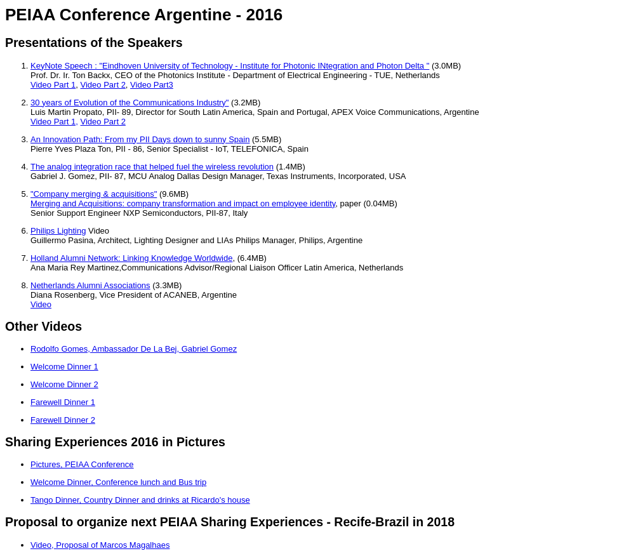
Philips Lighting (58, 231)
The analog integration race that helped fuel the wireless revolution (152, 166)
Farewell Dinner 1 (62, 402)
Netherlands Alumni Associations (90, 285)
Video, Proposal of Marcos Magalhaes (99, 545)
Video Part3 (151, 85)
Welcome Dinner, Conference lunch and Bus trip (118, 482)
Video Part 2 (103, 85)
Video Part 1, (54, 121)
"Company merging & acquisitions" (93, 194)
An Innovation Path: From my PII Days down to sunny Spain (139, 139)
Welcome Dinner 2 (64, 384)
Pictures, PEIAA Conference (82, 464)
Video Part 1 (53, 85)
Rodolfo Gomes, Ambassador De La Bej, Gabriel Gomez (133, 349)
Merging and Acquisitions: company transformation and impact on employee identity (182, 203)
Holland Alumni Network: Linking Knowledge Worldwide (131, 258)
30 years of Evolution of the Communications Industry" (129, 102)
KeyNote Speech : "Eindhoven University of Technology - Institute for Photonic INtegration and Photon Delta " (229, 65)
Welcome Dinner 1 (64, 366)
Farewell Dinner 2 (62, 420)
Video (40, 304)
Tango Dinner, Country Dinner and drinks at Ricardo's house (140, 500)
